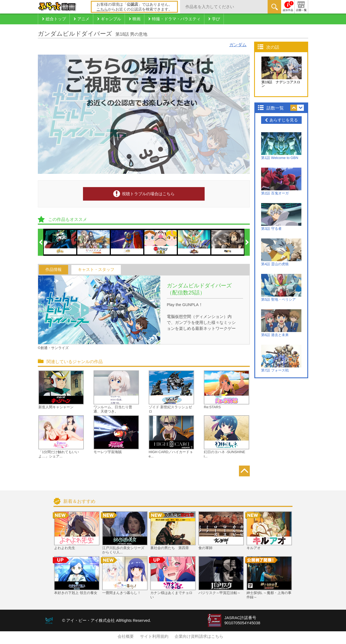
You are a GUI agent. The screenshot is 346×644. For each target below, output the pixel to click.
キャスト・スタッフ (96, 269)
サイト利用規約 (154, 636)
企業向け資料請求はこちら (199, 636)
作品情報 (53, 269)
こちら (102, 9)
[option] (60, 242)
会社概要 (126, 636)
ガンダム (238, 44)
